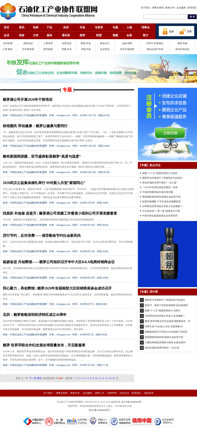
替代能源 (48, 49)
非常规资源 (28, 49)
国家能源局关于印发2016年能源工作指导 (166, 331)
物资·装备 (182, 43)
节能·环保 (86, 49)
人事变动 (48, 43)
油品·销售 (127, 43)
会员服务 (181, 7)
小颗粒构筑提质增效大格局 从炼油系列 (165, 342)
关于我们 (145, 7)
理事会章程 (158, 7)
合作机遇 (7, 43)
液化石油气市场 (155, 49)
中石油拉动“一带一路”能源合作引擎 (161, 211)
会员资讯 (105, 49)
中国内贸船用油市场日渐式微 (157, 192)
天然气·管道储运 (154, 43)
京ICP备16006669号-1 (100, 410)
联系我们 (192, 7)
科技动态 (67, 43)
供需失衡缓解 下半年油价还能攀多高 (161, 201)
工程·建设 (8, 49)
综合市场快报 (127, 49)
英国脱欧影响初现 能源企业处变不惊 (161, 196)
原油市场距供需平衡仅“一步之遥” (159, 182)
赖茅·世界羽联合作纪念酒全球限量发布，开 (167, 321)
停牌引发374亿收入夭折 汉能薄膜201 (164, 326)
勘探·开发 (86, 43)
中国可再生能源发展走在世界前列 (160, 215)
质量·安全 (67, 49)
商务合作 (170, 7)
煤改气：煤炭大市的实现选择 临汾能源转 (166, 305)
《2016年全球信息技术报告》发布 (160, 187)
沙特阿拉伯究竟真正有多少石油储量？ (162, 206)
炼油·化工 (105, 43)
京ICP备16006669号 (131, 401)
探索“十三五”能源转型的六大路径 (159, 173)
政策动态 (28, 43)
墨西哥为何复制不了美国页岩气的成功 (162, 178)
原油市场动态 (182, 49)
